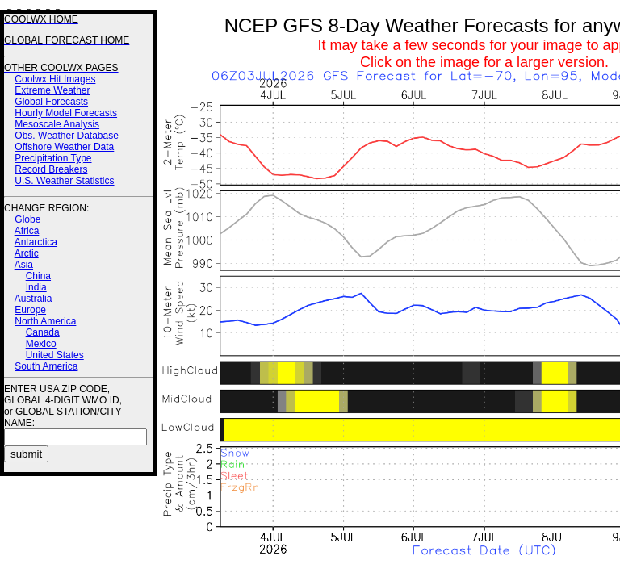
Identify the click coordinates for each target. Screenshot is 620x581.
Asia (24, 264)
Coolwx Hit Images (55, 79)
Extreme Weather (52, 90)
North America (45, 321)
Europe (30, 310)
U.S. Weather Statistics (64, 180)
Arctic (27, 253)
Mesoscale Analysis (57, 124)
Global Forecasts (51, 101)
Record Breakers (51, 169)
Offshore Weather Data (64, 147)
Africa (27, 230)
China (38, 276)
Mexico (41, 343)
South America (46, 366)
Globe (27, 219)
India (36, 287)
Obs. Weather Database (67, 135)
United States (55, 355)
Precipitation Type (53, 158)
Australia (33, 298)
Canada (43, 332)
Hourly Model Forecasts (66, 113)
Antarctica (36, 242)
